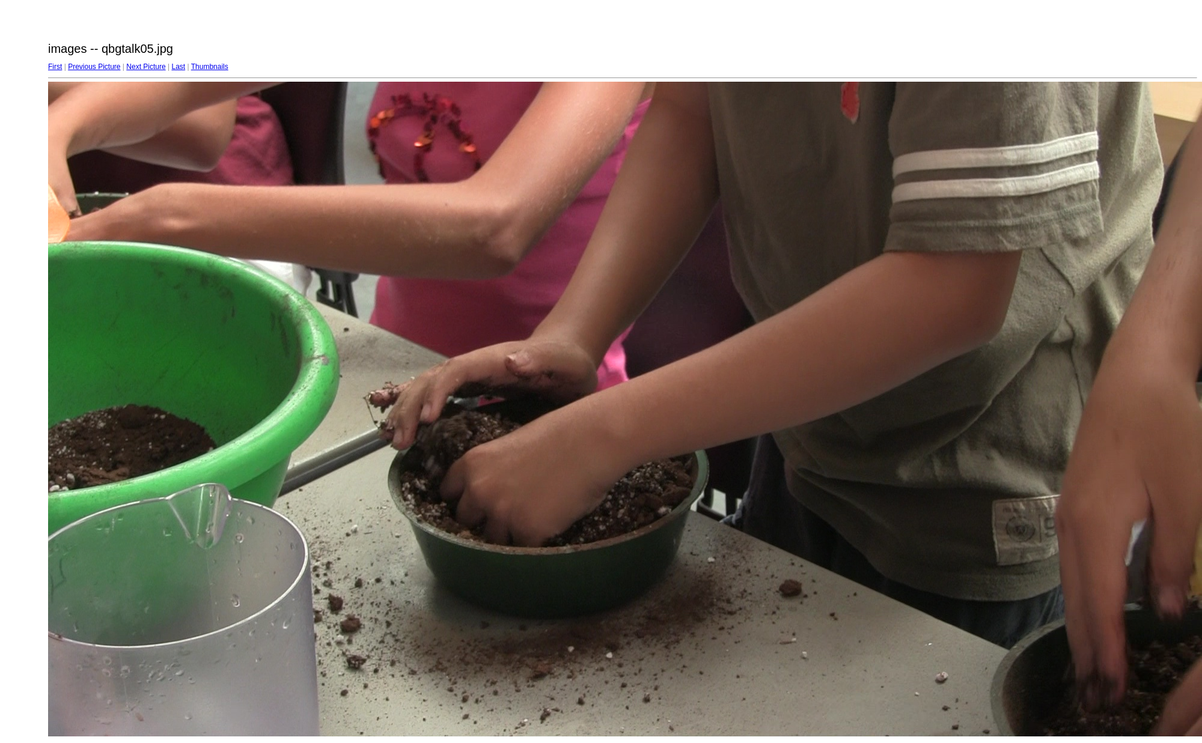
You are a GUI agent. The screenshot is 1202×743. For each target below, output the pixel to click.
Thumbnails (209, 66)
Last (178, 66)
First (55, 66)
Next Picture (145, 66)
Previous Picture (94, 66)
